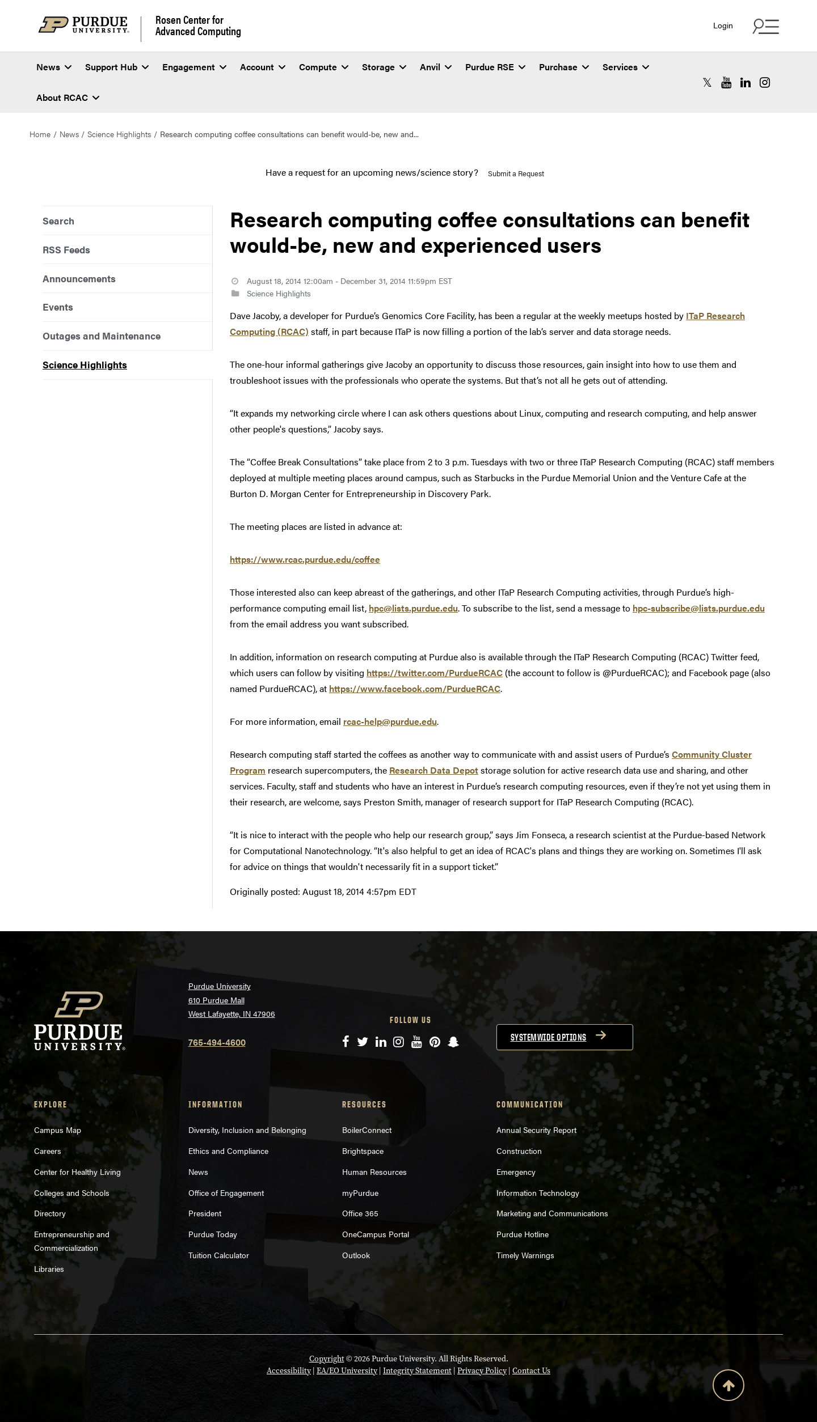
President (204, 1213)
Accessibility (289, 1370)
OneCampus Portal (375, 1234)
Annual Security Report (536, 1129)
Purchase (564, 66)
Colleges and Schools (72, 1192)
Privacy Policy (482, 1370)
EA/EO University (347, 1370)
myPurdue (360, 1192)
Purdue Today (212, 1234)
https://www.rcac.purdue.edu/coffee (305, 559)
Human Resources (374, 1171)
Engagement (194, 66)
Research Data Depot (433, 769)
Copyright (326, 1358)
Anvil (436, 66)
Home (40, 133)
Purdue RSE (495, 66)
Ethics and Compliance (228, 1150)
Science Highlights (119, 133)
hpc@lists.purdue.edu (413, 607)
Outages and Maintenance (102, 335)
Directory (50, 1213)
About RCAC (67, 97)
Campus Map (57, 1129)
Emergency (516, 1171)
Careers (47, 1150)
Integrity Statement (417, 1370)
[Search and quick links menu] (764, 26)
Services (626, 66)
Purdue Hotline (522, 1234)
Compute (323, 66)
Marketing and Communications (552, 1213)
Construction (519, 1150)
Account (262, 66)
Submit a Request (516, 173)
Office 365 (360, 1213)
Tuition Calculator (218, 1254)
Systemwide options (549, 1037)
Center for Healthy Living (77, 1171)
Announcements (79, 278)
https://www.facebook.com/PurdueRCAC (414, 688)
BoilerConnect (366, 1129)
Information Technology (537, 1192)
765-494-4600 (217, 1042)
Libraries (49, 1268)
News (53, 66)
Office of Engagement (226, 1192)
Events (58, 306)
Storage (384, 66)
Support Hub (117, 66)
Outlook (356, 1254)
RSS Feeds (66, 249)
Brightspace (363, 1150)
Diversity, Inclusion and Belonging (247, 1129)
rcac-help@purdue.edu (390, 721)
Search (58, 220)
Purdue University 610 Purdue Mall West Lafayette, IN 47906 (231, 999)
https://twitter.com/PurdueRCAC (435, 672)
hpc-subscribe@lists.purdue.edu (699, 607)
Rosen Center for (198, 25)
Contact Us (531, 1370)
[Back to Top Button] (728, 1387)
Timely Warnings (525, 1254)
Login (723, 25)
